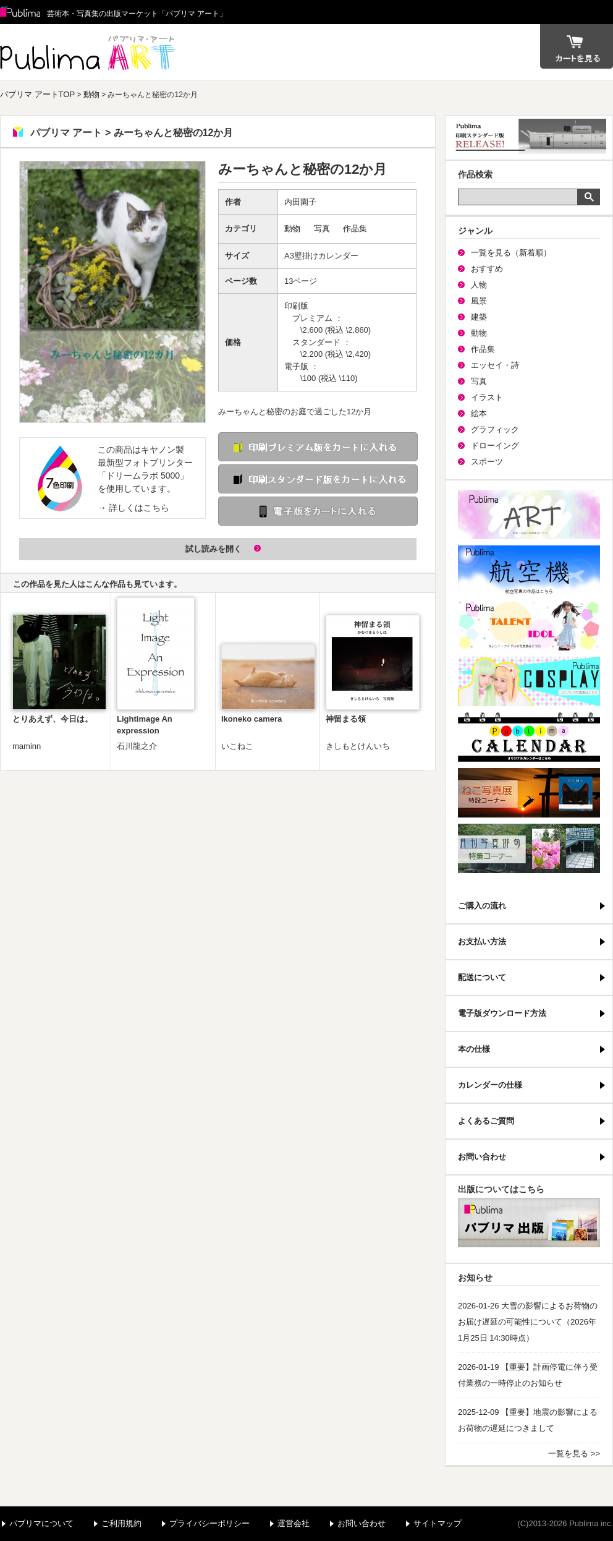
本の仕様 (474, 1049)
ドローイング (495, 445)
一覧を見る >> (574, 1453)
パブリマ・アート (529, 514)
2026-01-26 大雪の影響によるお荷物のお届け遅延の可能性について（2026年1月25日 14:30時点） (528, 1322)
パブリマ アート (89, 51)
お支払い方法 (482, 941)
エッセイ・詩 (495, 365)
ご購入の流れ (482, 905)
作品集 (355, 228)
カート (576, 46)
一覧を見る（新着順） (511, 252)
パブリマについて (41, 1523)
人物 (479, 284)
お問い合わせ (482, 1156)
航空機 (529, 570)
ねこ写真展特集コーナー (529, 792)
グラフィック (495, 429)
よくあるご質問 (486, 1120)
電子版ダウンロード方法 (502, 1013)
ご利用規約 (121, 1523)
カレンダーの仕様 (490, 1085)
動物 (91, 94)
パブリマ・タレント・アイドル (529, 626)
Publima (20, 12)
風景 (479, 300)
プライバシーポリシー (209, 1523)
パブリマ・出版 (529, 1222)
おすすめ (487, 268)
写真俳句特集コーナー (529, 848)
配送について (482, 977)
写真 (322, 228)
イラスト (487, 397)
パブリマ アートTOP (37, 94)
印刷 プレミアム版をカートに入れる (318, 446)
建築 (479, 317)
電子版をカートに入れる (318, 511)
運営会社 (293, 1523)
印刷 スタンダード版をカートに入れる (318, 478)
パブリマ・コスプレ (529, 681)
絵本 (479, 413)
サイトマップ (437, 1523)
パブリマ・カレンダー (529, 737)
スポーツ (487, 461)
